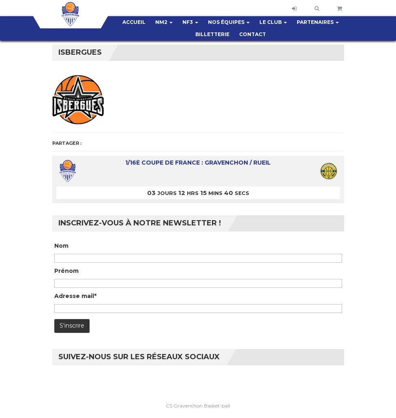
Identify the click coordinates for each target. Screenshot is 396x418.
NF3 (190, 22)
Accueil (134, 22)
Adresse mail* (75, 296)
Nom (61, 245)
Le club (273, 22)
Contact (252, 34)
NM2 (164, 22)
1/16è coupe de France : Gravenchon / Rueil (198, 162)
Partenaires (318, 22)
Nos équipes (229, 22)
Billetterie (212, 34)
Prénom (66, 270)
